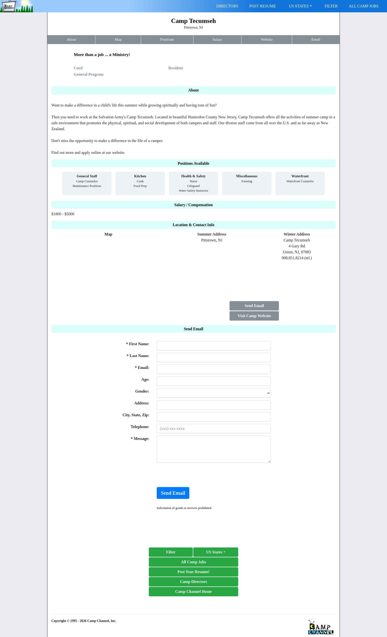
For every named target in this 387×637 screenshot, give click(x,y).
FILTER (331, 6)
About (71, 39)
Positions (167, 39)
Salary (217, 39)
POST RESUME (262, 6)
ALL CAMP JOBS (364, 6)
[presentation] (194, 475)
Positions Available (193, 163)
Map (118, 39)
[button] (215, 552)
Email (315, 39)
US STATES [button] (299, 6)
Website (267, 39)
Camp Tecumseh (193, 20)
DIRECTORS (227, 6)
